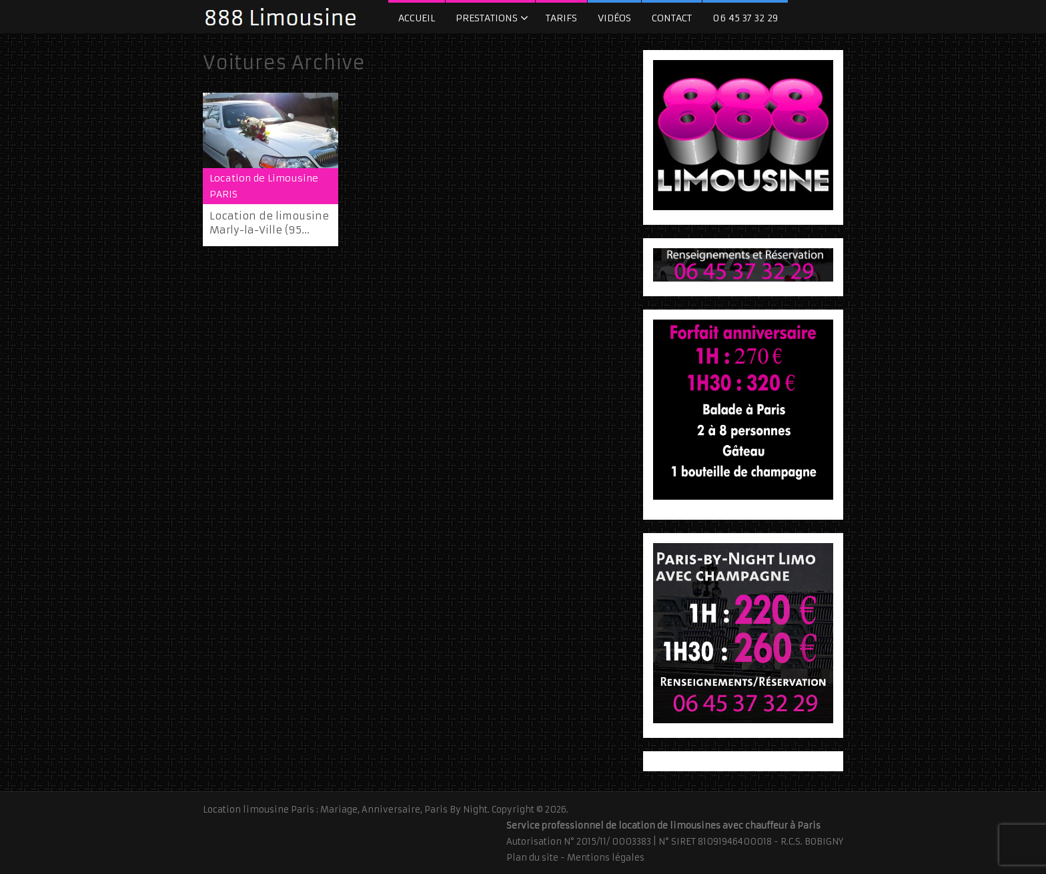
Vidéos (614, 18)
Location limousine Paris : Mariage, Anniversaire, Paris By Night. (346, 809)
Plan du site (532, 857)
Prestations (487, 18)
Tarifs (561, 18)
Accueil (416, 18)
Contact (672, 18)
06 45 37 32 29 (745, 18)
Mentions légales (605, 857)
